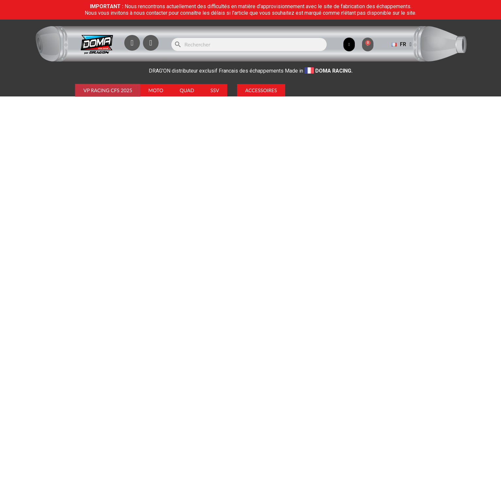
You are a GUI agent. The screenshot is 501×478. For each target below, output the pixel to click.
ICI (303, 397)
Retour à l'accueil (250, 149)
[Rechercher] (249, 44)
